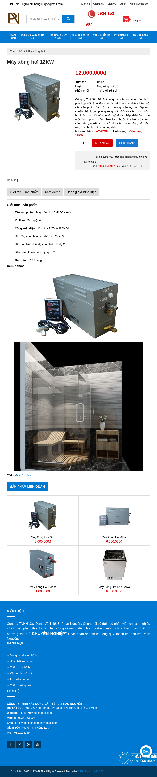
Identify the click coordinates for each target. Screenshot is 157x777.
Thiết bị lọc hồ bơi (80, 36)
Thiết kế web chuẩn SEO (90, 771)
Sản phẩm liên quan (27, 486)
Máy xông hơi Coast (43, 587)
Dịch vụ (111, 3)
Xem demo (52, 192)
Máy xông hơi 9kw (43, 537)
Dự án (122, 3)
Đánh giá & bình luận (82, 192)
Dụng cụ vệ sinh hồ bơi (32, 36)
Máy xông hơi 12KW (30, 62)
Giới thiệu (98, 3)
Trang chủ (13, 36)
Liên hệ (85, 3)
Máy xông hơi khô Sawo (114, 587)
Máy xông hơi (35, 51)
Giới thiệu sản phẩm (24, 192)
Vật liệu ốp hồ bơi (101, 36)
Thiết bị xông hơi (140, 36)
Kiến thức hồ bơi (139, 3)
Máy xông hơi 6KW (114, 537)
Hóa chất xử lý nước (58, 36)
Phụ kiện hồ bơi (121, 36)
